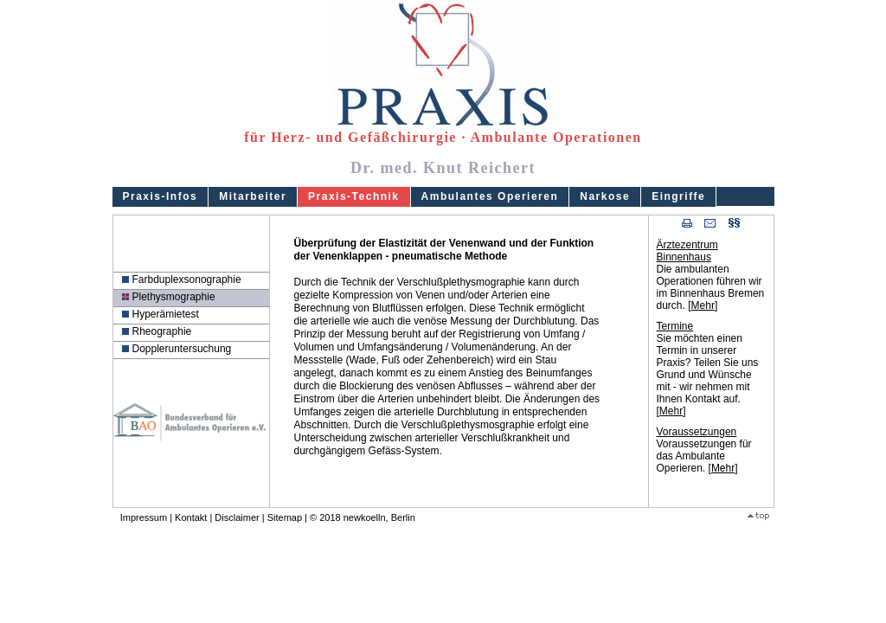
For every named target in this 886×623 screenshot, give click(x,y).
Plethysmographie (173, 297)
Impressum (143, 517)
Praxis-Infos (160, 196)
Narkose (605, 196)
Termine (675, 326)
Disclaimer (237, 517)
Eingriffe (678, 196)
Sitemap (284, 517)
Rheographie (162, 331)
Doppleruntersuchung (182, 349)
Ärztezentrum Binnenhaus (687, 251)
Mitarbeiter (252, 196)
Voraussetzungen (697, 432)
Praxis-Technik (353, 196)
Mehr (703, 305)
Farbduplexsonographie (186, 279)
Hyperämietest (165, 314)
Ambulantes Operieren (490, 196)
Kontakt (191, 517)
